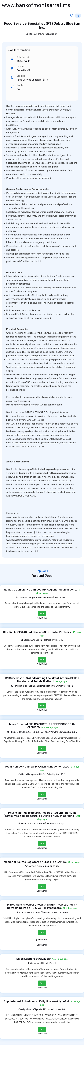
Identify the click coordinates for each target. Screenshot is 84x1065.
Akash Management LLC (31, 774)
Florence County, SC (56, 823)
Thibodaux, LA (61, 597)
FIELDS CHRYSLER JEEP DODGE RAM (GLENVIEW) (31, 732)
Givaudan (33, 963)
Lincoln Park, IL (49, 963)
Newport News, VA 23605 (55, 912)
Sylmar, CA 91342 (64, 686)
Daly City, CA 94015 (56, 774)
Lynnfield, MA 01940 (56, 1009)
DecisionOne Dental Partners (36, 640)
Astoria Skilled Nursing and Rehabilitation (32, 686)
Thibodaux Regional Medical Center (34, 597)
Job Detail (42, 618)
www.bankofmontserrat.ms (36, 5)
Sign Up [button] (78, 15)
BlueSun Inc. (34, 34)
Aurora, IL (58, 640)
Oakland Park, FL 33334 (48, 866)
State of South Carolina (31, 823)
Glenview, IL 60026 (68, 732)
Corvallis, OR (51, 34)
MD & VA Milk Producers (28, 912)
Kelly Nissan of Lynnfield (31, 1009)
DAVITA (29, 866)
